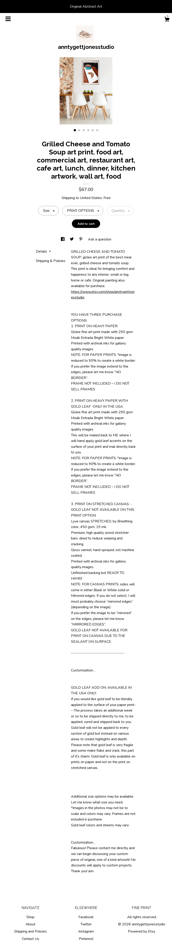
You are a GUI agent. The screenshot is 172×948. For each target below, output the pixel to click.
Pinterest (86, 938)
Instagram (86, 931)
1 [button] (75, 130)
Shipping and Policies (30, 931)
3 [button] (84, 130)
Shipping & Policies (50, 260)
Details (43, 251)
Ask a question (99, 239)
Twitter (86, 924)
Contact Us (30, 938)
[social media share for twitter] (72, 239)
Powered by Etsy (141, 931)
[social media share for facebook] (63, 239)
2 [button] (79, 130)
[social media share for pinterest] (81, 239)
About (30, 924)
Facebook (86, 917)
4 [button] (88, 130)
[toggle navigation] (8, 19)
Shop (30, 917)
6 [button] (97, 130)
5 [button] (93, 130)
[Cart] (166, 20)
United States (91, 197)
